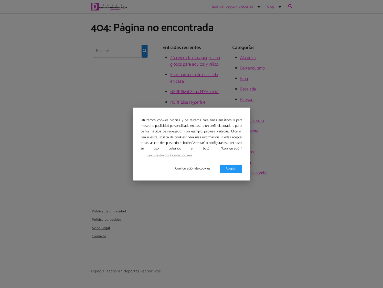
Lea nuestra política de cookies (169, 156)
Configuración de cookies (192, 168)
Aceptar (231, 168)
